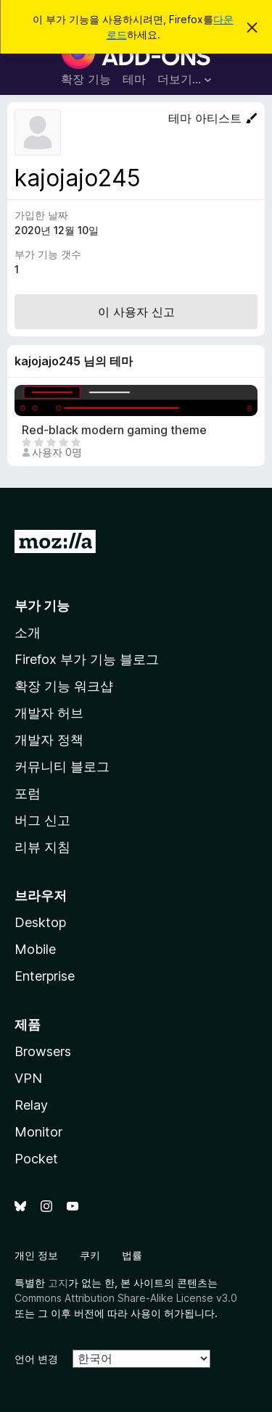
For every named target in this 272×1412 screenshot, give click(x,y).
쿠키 (90, 1255)
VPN (28, 1078)
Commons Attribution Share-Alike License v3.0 (126, 1298)
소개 (28, 632)
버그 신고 (42, 820)
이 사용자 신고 (136, 311)
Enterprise (45, 976)
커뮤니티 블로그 (62, 766)
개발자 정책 (49, 739)
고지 (58, 1282)
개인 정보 (36, 1255)
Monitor (38, 1131)
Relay (31, 1105)
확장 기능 (86, 79)
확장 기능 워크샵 (64, 686)
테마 (134, 79)
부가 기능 (42, 605)
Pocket (36, 1158)
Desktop (40, 922)
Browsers (43, 1051)
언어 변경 (36, 1359)
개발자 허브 (49, 712)
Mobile (35, 949)
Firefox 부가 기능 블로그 (87, 659)
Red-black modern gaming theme (114, 430)
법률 (132, 1255)
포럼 (28, 793)
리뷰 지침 (42, 847)
